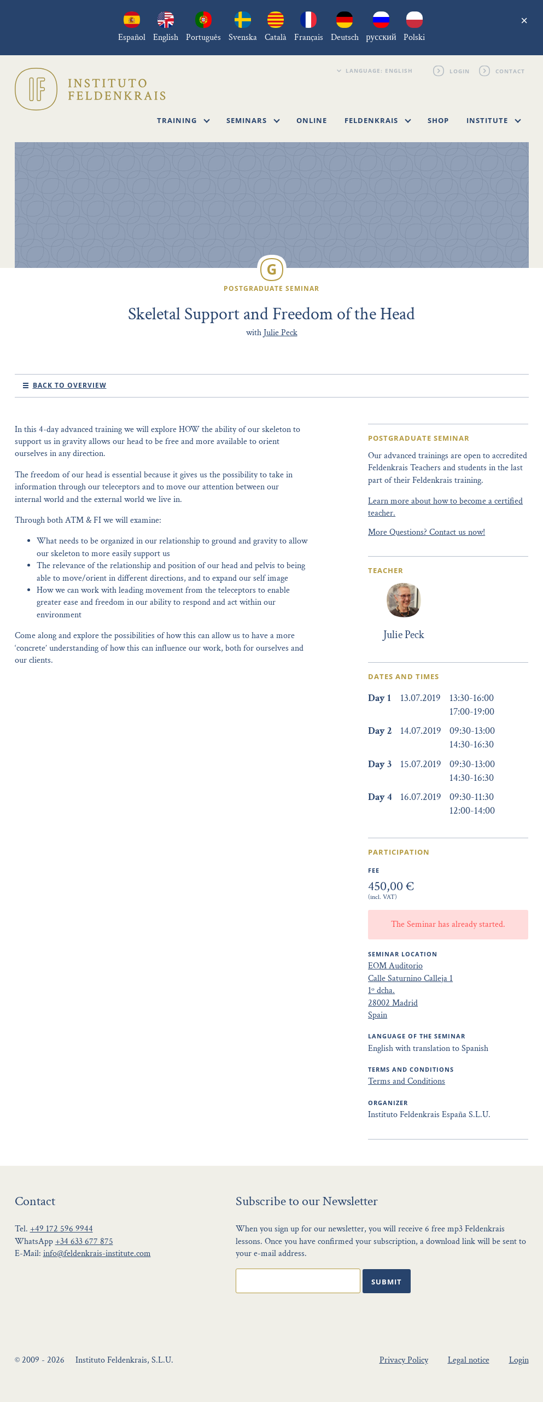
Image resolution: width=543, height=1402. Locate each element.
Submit (386, 1282)
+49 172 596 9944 (61, 1229)
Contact (511, 70)
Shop (438, 120)
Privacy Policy (403, 1360)
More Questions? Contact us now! (426, 532)
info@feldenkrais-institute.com (97, 1253)
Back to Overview (70, 385)
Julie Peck (280, 332)
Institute (493, 120)
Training (183, 120)
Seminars (253, 120)
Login (460, 70)
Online (311, 120)
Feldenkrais (378, 120)
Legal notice (468, 1360)
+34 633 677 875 (84, 1241)
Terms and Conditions (406, 1081)
